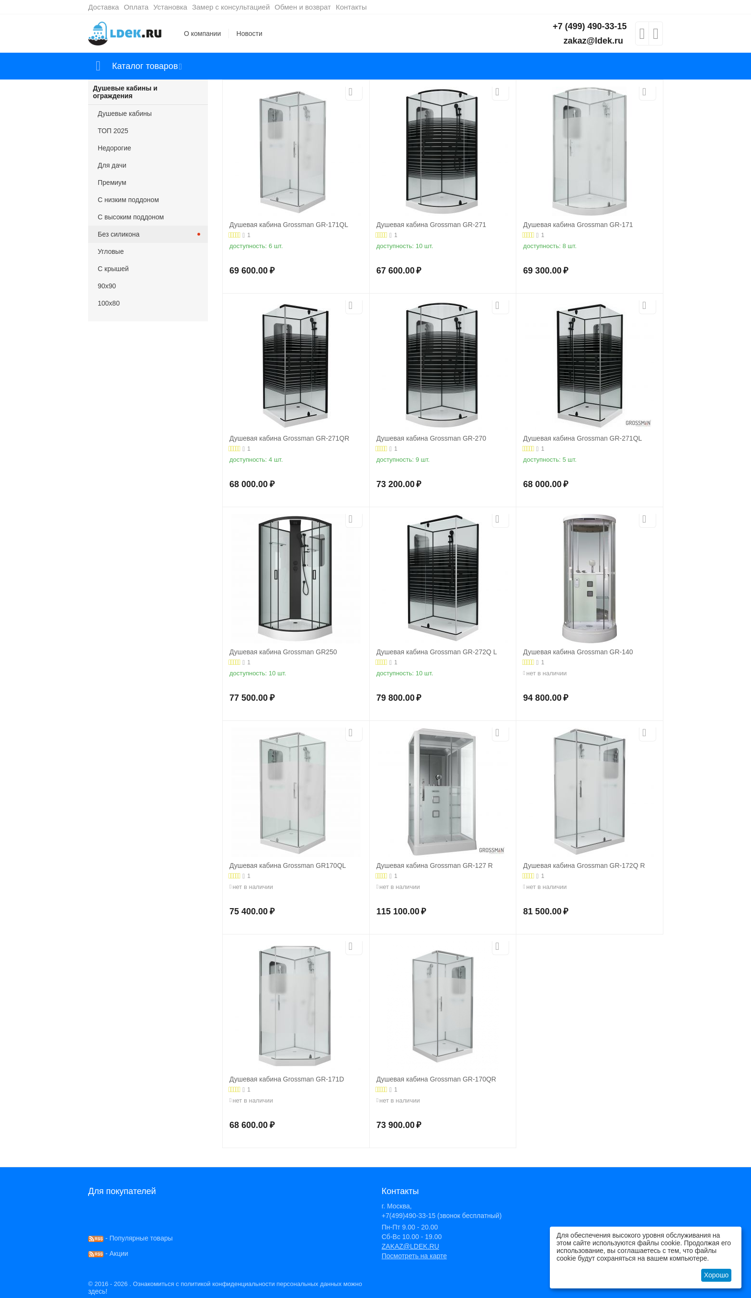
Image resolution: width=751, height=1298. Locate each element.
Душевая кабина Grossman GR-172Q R (584, 865)
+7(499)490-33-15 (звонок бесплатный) (442, 1215)
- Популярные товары (130, 1238)
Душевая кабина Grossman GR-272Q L (436, 652)
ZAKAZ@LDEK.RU (410, 1246)
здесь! (97, 1291)
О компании (202, 33)
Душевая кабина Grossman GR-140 (578, 652)
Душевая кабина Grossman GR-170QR (436, 1079)
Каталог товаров (145, 66)
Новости (249, 33)
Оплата (136, 7)
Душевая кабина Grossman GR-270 (431, 438)
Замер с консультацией (231, 7)
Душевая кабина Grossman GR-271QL (582, 438)
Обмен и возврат (302, 7)
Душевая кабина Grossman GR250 (283, 652)
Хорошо (716, 1275)
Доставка (103, 7)
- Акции (108, 1253)
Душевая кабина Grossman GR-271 (431, 224)
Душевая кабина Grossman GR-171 (578, 224)
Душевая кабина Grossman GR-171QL (288, 224)
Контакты (351, 7)
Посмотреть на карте (414, 1256)
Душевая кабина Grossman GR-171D (286, 1079)
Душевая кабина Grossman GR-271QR (289, 438)
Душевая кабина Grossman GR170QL (287, 865)
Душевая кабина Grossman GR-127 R (434, 865)
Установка (170, 7)
